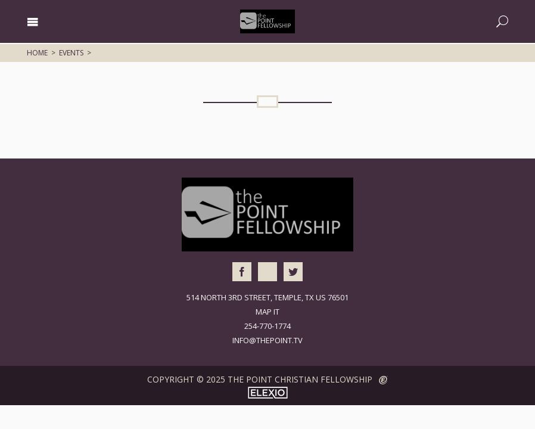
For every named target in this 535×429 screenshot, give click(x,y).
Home (37, 53)
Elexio (267, 393)
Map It (267, 311)
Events (71, 53)
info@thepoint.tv (267, 340)
